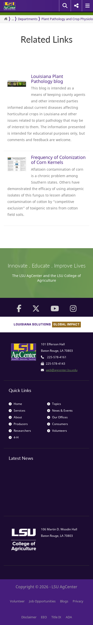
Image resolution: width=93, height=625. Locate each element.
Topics (54, 404)
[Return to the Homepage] (6, 19)
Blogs (64, 601)
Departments (27, 19)
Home (15, 404)
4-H (14, 437)
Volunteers (57, 431)
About (15, 417)
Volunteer (17, 601)
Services (17, 410)
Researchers (20, 431)
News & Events (60, 410)
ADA (69, 617)
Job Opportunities (42, 601)
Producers (18, 424)
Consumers (57, 424)
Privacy (78, 601)
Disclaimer (28, 617)
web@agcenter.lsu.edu (61, 370)
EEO (44, 617)
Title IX (56, 617)
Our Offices (57, 417)
